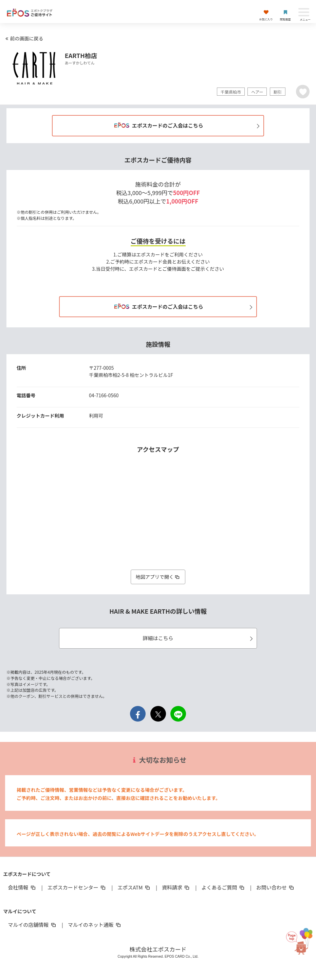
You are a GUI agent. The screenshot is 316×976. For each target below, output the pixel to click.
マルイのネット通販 (95, 924)
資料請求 (176, 887)
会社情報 (22, 887)
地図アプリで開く (158, 576)
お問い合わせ (275, 887)
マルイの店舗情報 (32, 924)
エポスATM (134, 887)
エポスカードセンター (77, 887)
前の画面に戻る (23, 38)
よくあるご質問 (223, 887)
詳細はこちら (199, 638)
